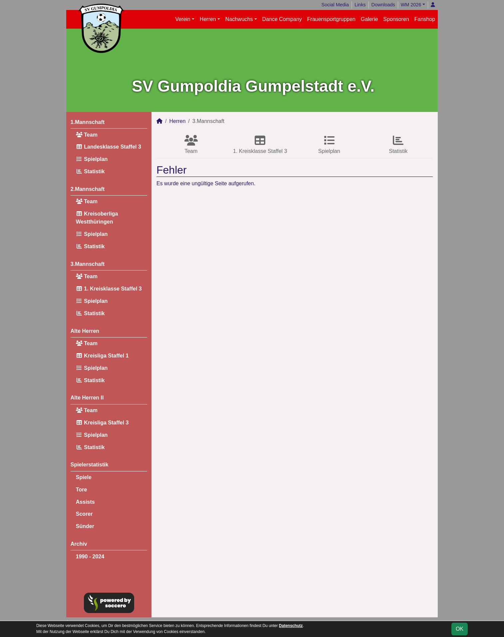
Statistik (90, 171)
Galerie (369, 19)
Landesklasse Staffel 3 (108, 147)
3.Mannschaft (88, 264)
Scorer (84, 514)
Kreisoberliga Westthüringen (97, 218)
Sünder (85, 526)
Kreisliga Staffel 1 (102, 355)
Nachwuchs (239, 19)
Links (360, 4)
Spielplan (92, 159)
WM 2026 (411, 4)
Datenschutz (291, 625)
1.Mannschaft (88, 122)
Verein (182, 19)
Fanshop (424, 19)
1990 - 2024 (90, 556)
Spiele (84, 477)
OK (459, 629)
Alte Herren (85, 331)
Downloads (383, 4)
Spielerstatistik (90, 464)
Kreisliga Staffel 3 (102, 422)
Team (87, 135)
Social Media (335, 4)
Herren (208, 19)
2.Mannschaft (88, 189)
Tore (81, 489)
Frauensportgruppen (331, 19)
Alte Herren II (87, 397)
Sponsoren (396, 19)
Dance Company (282, 19)
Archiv (79, 544)
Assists (85, 502)
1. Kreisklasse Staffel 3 (109, 289)
